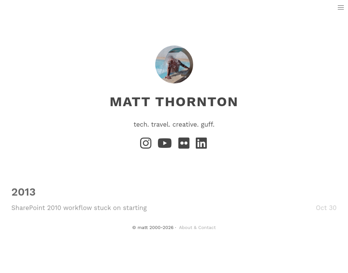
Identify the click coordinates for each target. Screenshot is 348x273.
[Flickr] (185, 145)
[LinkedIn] (202, 145)
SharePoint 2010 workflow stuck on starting (79, 208)
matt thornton (173, 102)
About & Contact (197, 227)
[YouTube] (166, 145)
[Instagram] (147, 145)
